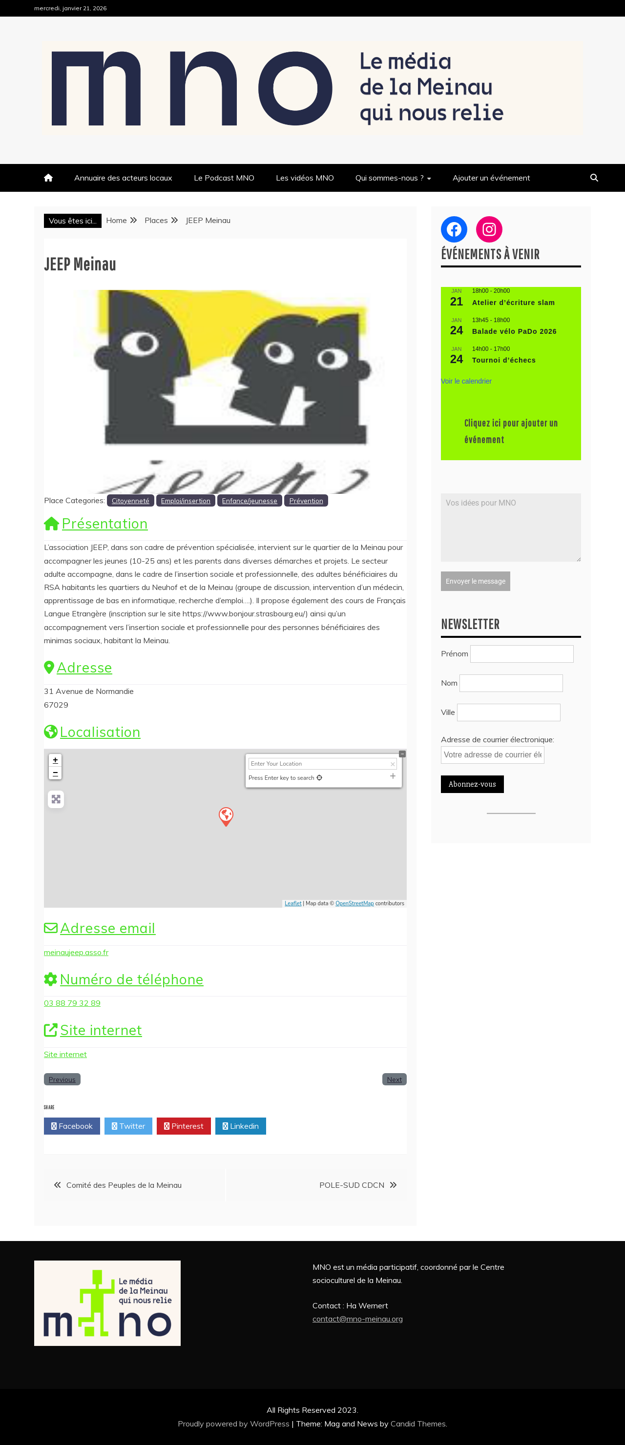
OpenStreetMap (354, 903)
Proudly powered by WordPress (235, 1423)
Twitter (128, 1126)
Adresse (78, 667)
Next (394, 1079)
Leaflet (293, 903)
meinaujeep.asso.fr (76, 952)
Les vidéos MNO (305, 178)
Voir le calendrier (466, 381)
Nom (449, 681)
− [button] (55, 773)
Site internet (93, 1029)
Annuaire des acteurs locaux (123, 178)
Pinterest (184, 1126)
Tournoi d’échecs (504, 360)
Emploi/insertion (185, 500)
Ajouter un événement (491, 178)
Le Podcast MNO (224, 178)
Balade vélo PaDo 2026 (514, 331)
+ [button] (55, 760)
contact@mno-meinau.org (357, 1318)
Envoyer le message (475, 581)
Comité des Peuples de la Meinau (124, 1185)
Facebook (72, 1126)
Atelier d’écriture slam (513, 302)
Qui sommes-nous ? (389, 178)
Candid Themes (418, 1423)
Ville (448, 710)
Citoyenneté (130, 500)
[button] (71, 392)
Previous (62, 1079)
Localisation (92, 731)
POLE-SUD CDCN (351, 1185)
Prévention (306, 500)
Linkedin (241, 1126)
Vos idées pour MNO (511, 527)
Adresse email (100, 927)
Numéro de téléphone (124, 979)
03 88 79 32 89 (72, 1003)
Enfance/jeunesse (249, 500)
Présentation (96, 523)
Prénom (454, 651)
